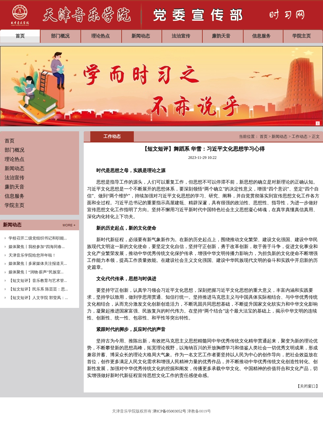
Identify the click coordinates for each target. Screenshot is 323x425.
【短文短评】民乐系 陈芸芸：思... (38, 289)
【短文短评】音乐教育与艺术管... (38, 280)
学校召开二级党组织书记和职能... (38, 238)
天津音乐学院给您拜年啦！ (32, 255)
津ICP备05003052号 (170, 411)
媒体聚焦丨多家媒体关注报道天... (38, 263)
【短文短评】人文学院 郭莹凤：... (38, 297)
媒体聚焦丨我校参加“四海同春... (37, 246)
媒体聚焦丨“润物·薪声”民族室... (36, 272)
